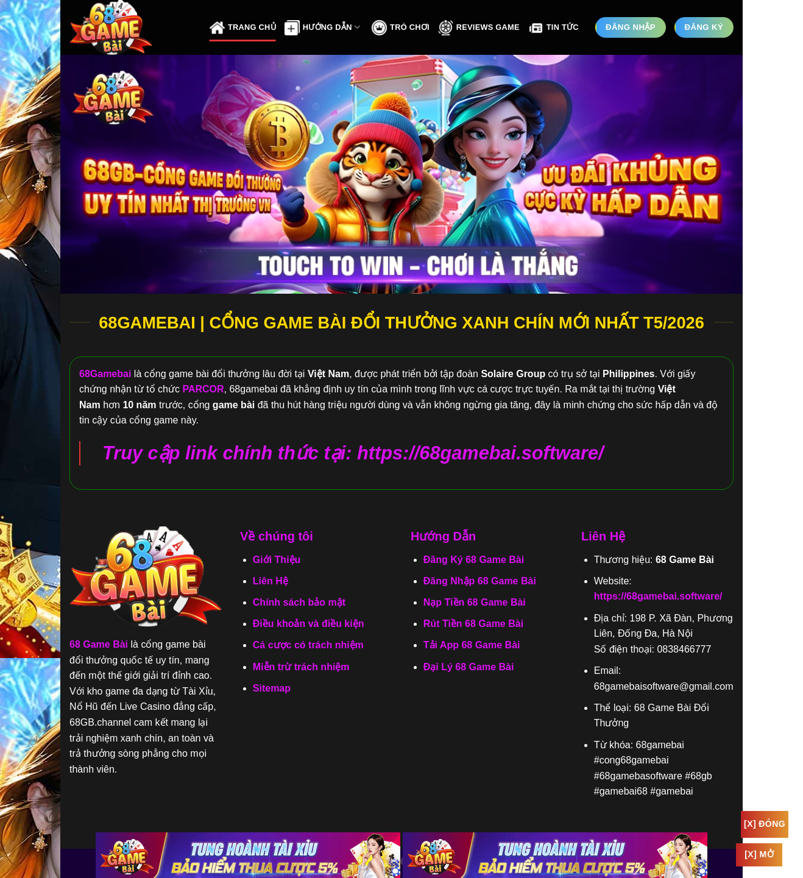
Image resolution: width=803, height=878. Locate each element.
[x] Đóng (764, 824)
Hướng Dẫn (322, 27)
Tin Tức (553, 27)
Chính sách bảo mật (299, 602)
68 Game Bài (98, 644)
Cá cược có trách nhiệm (308, 645)
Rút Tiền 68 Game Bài (473, 623)
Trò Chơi (401, 27)
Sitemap (272, 688)
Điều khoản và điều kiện (308, 623)
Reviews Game (479, 27)
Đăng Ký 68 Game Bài (473, 559)
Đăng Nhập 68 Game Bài (479, 581)
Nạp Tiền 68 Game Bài (474, 602)
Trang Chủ (243, 27)
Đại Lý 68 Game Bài (468, 667)
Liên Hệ (270, 581)
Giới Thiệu (277, 559)
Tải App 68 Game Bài (471, 645)
